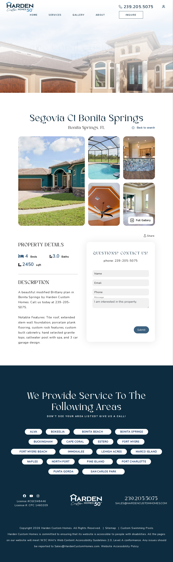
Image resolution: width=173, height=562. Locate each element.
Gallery (66, 72)
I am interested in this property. (120, 303)
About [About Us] (100, 14)
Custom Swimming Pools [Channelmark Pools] (137, 528)
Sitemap (110, 528)
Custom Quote (102, 72)
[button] (163, 7)
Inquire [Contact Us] (131, 14)
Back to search (143, 128)
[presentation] (118, 317)
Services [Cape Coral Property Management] (55, 14)
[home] (19, 7)
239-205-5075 (126, 261)
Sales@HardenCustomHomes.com (141, 503)
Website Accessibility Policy (120, 546)
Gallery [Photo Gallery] (79, 14)
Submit (141, 330)
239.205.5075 (138, 7)
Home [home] (34, 14)
